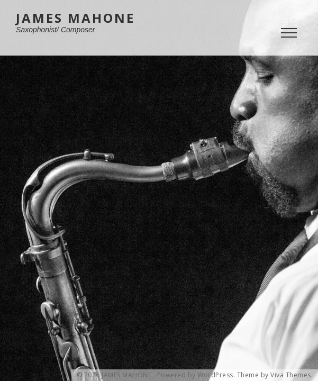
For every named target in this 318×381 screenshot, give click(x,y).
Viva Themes (290, 375)
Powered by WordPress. (196, 375)
